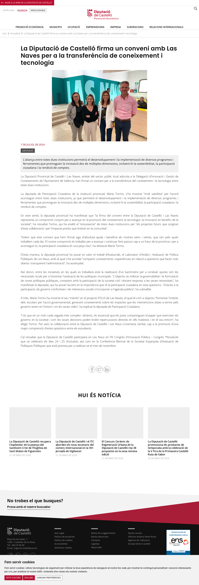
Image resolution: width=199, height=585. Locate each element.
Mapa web (96, 547)
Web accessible (38, 10)
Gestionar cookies (63, 547)
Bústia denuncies (99, 536)
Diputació (27, 150)
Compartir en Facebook (92, 369)
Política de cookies (63, 540)
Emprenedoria (95, 27)
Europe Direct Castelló (139, 543)
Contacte (95, 540)
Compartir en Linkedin (107, 369)
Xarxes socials (135, 532)
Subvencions (135, 27)
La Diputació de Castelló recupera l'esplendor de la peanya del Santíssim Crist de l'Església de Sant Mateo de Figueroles (30, 446)
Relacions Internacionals (166, 27)
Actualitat (15, 33)
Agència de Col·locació (139, 540)
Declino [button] (29, 578)
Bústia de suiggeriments (103, 532)
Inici (5, 33)
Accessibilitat (61, 543)
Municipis (56, 27)
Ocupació (74, 27)
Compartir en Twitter (99, 369)
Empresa (115, 27)
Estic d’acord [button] (13, 578)
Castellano (8, 10)
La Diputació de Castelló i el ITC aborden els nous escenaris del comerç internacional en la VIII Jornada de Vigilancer (75, 446)
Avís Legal (59, 532)
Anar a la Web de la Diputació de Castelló (28, 2)
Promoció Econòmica (30, 27)
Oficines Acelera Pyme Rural (142, 536)
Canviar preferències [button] (49, 578)
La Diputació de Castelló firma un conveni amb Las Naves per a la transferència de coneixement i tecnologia (80, 33)
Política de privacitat (64, 536)
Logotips (95, 543)
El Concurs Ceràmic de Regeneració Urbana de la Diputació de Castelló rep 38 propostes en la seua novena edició (119, 448)
